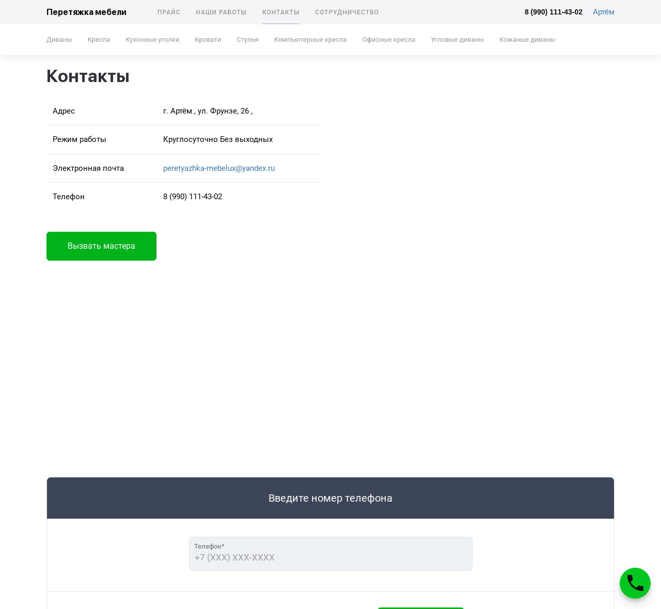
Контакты (281, 12)
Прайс (169, 12)
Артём (604, 12)
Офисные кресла (388, 39)
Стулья (247, 39)
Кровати (208, 39)
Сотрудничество (347, 12)
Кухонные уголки (152, 39)
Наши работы (221, 12)
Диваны (59, 39)
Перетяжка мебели (86, 12)
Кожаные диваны (527, 39)
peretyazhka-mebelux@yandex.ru (219, 168)
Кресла (98, 39)
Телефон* (209, 546)
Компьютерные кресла (310, 39)
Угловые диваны (457, 39)
